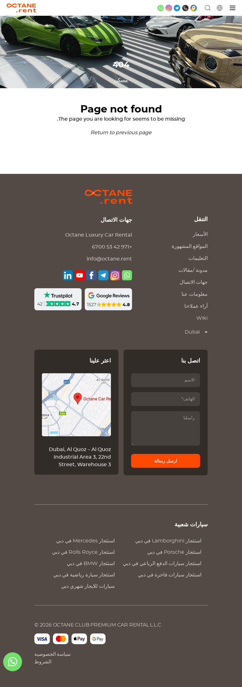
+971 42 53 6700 (112, 246)
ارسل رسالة (165, 461)
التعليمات (198, 258)
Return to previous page (121, 132)
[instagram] (168, 8)
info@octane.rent (109, 258)
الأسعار (200, 234)
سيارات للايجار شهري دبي (88, 586)
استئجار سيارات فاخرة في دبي (169, 574)
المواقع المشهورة (190, 246)
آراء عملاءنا (196, 306)
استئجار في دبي (85, 540)
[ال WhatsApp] (12, 661)
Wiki (202, 318)
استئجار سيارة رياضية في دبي (84, 574)
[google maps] (193, 8)
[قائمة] (233, 8)
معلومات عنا (195, 294)
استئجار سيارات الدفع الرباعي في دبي (162, 563)
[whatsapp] (160, 8)
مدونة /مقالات (193, 270)
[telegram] (177, 8)
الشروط (42, 661)
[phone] (185, 8)
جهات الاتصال (194, 282)
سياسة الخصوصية (52, 654)
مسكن (121, 80)
